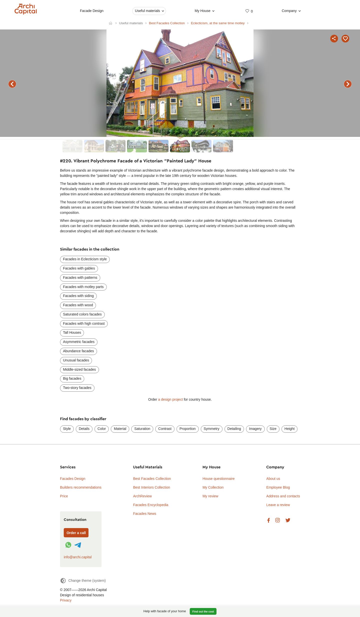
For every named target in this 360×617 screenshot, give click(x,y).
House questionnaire (218, 479)
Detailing (234, 429)
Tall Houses (72, 332)
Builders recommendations (81, 487)
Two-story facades (77, 388)
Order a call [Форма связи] (76, 533)
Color (102, 429)
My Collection (213, 487)
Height (289, 429)
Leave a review (278, 505)
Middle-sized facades (79, 369)
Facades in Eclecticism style (85, 259)
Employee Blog (278, 487)
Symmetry (212, 429)
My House (202, 11)
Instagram (277, 520)
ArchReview (142, 496)
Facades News (144, 514)
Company (289, 11)
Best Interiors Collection (151, 487)
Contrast (165, 429)
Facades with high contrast (84, 323)
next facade (348, 84)
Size (273, 429)
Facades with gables (79, 268)
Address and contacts (283, 496)
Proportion (188, 429)
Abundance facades (78, 351)
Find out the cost (203, 611)
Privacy (66, 600)
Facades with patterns (80, 278)
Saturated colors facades (82, 314)
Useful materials (147, 11)
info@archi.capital (78, 557)
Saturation (142, 429)
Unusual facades (76, 360)
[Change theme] (83, 581)
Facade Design (91, 11)
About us (273, 479)
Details (84, 429)
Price (64, 496)
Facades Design (72, 479)
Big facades (72, 378)
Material (120, 429)
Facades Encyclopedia (150, 505)
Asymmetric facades (78, 342)
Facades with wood (78, 305)
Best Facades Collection (152, 479)
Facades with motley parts (83, 287)
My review (210, 496)
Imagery (255, 429)
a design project (170, 399)
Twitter (287, 520)
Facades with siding (78, 296)
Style (67, 429)
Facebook (268, 520)
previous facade (12, 84)
